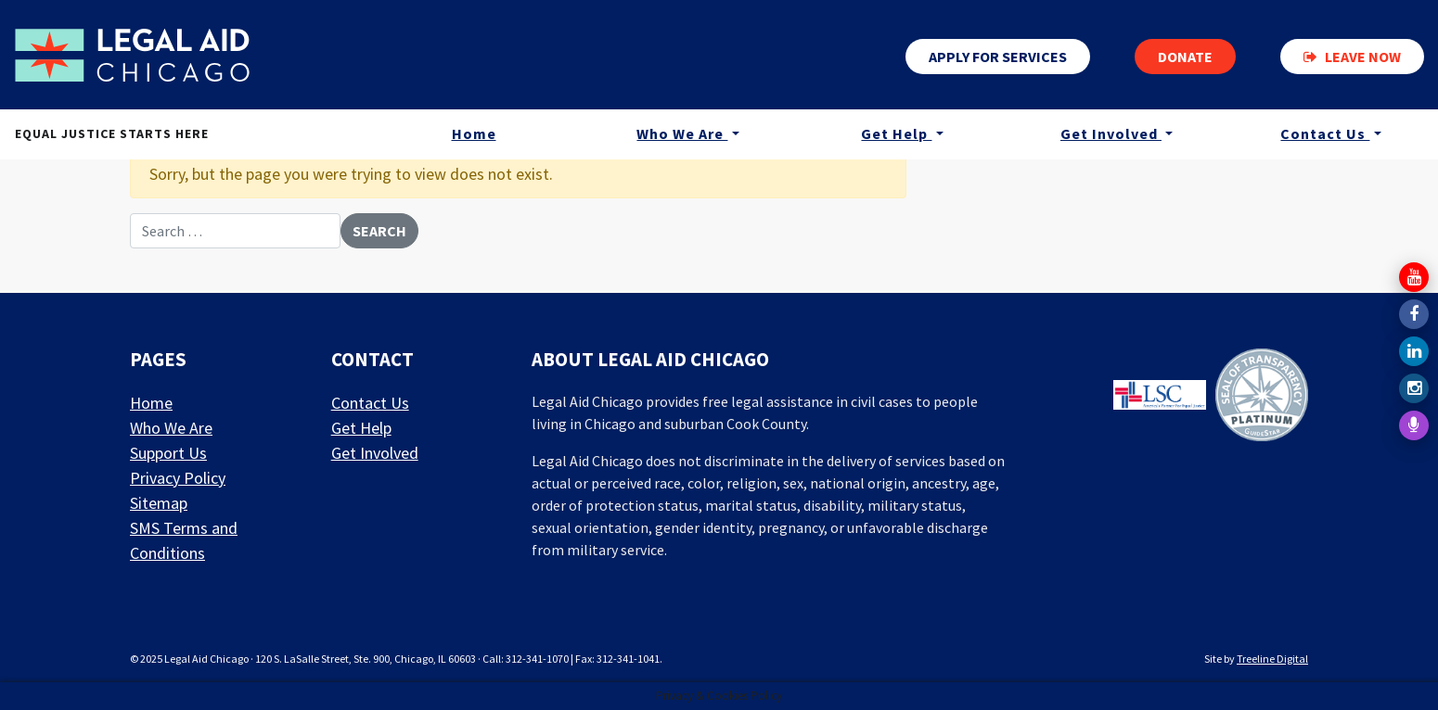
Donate (1185, 56)
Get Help (896, 133)
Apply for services (998, 56)
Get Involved (1111, 133)
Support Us (168, 452)
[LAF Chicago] (132, 54)
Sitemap (158, 502)
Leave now (1352, 56)
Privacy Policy (177, 477)
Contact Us (1324, 133)
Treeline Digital (1272, 659)
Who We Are (681, 133)
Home (474, 133)
